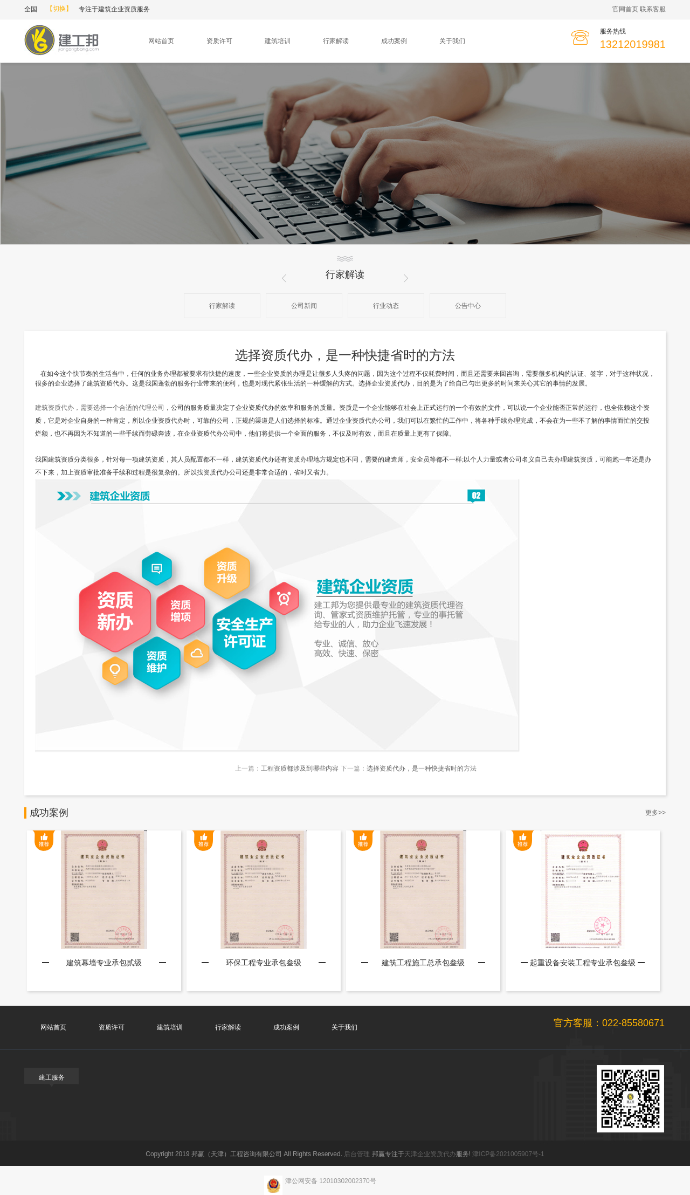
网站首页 (161, 41)
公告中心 (468, 306)
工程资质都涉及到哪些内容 (300, 768)
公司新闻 (304, 306)
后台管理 (357, 1154)
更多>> (655, 812)
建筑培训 (278, 41)
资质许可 (219, 41)
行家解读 (336, 41)
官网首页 (625, 9)
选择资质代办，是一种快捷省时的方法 (422, 768)
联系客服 (653, 9)
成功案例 (394, 41)
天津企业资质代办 (430, 1154)
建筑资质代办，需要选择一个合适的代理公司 (99, 407)
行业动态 (386, 306)
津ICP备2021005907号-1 (508, 1154)
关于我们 (452, 41)
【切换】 (59, 8)
